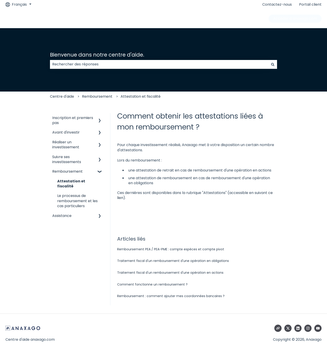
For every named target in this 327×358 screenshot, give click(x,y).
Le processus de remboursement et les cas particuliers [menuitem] (77, 201)
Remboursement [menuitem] (67, 171)
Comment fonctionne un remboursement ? (152, 284)
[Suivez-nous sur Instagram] (308, 328)
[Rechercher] (272, 64)
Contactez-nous (277, 4)
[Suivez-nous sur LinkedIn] (298, 328)
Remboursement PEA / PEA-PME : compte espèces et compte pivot (170, 249)
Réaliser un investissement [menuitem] (65, 144)
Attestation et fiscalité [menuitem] (71, 184)
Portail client (310, 4)
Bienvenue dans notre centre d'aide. (97, 54)
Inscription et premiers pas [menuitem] (72, 120)
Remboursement (97, 96)
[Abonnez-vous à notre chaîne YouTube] (318, 328)
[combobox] (159, 64)
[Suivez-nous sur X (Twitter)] (288, 328)
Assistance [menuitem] (62, 215)
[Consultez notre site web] (278, 328)
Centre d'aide (62, 96)
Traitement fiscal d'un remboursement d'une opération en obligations (173, 261)
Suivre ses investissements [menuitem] (66, 159)
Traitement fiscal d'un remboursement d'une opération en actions (170, 272)
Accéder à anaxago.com (295, 18)
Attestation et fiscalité (141, 96)
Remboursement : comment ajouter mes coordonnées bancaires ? (171, 296)
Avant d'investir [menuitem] (66, 132)
